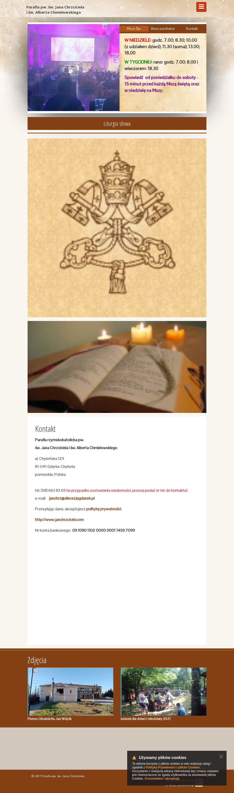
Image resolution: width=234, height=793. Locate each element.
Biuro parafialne (163, 28)
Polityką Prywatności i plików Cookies (173, 767)
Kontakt (192, 28)
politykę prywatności (103, 509)
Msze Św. (134, 28)
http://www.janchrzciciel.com (59, 519)
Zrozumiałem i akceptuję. (162, 778)
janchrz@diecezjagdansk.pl (72, 498)
